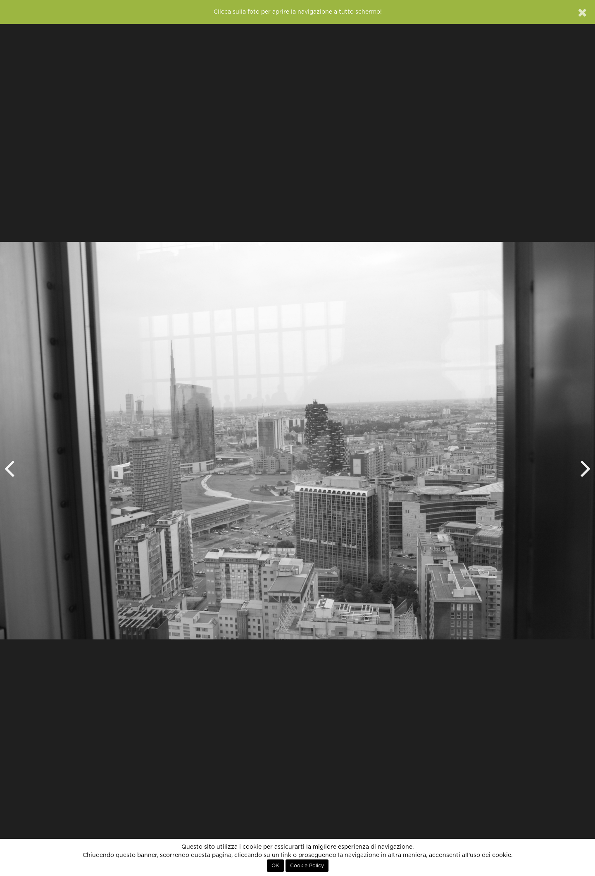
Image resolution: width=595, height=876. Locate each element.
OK (275, 865)
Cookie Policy (307, 865)
